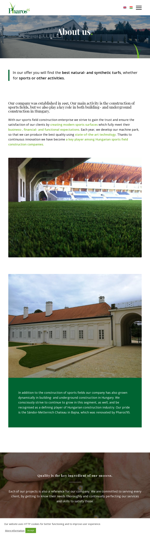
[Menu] (137, 7)
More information (15, 530)
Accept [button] (30, 530)
